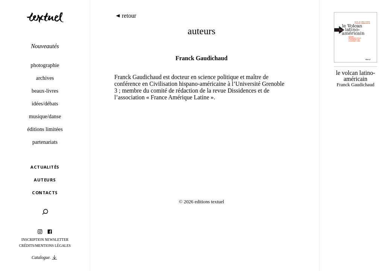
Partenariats (45, 142)
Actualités (44, 167)
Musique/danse (45, 116)
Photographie (45, 65)
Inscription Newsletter (44, 240)
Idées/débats (45, 103)
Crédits (26, 246)
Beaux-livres (45, 91)
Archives (45, 78)
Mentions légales (53, 246)
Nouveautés (45, 46)
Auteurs (45, 180)
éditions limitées (45, 129)
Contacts (45, 192)
